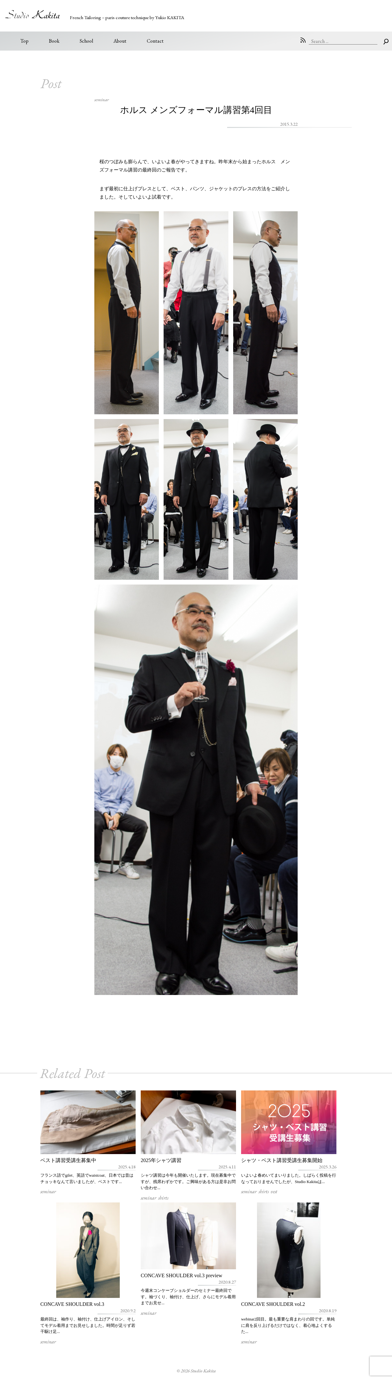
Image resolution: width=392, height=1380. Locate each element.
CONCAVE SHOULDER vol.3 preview (181, 1275)
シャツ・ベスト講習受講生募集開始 (281, 1160)
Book (54, 41)
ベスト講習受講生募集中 (68, 1160)
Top (24, 41)
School (86, 41)
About (119, 41)
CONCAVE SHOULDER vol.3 (72, 1304)
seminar (101, 99)
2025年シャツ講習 (161, 1160)
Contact (155, 41)
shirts (163, 1197)
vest (274, 1191)
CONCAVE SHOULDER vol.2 (273, 1304)
